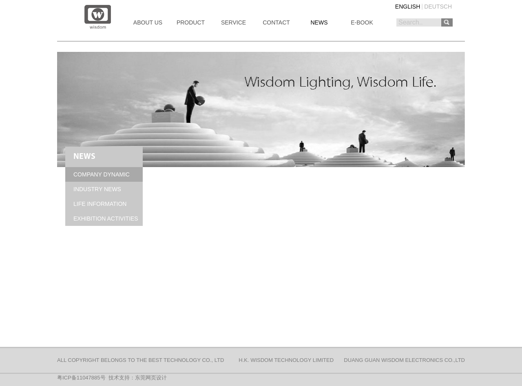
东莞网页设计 (151, 378)
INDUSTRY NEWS (97, 189)
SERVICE (233, 22)
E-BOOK (362, 22)
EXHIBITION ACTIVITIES (105, 218)
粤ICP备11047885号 (81, 378)
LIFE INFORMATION (99, 204)
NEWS (319, 22)
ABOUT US (147, 22)
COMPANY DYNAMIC (101, 174)
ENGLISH (407, 6)
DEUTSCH (438, 6)
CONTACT (276, 22)
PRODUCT (191, 22)
